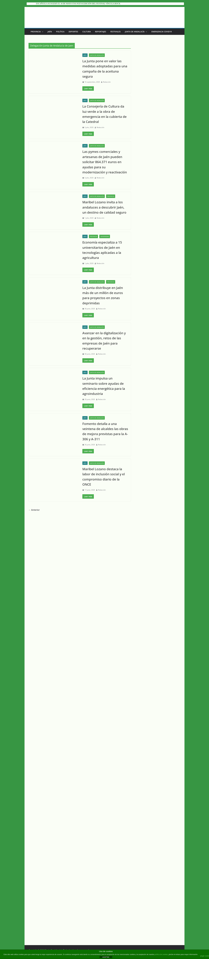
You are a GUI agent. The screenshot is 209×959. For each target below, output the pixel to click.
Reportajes (100, 31)
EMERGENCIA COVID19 (161, 31)
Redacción (107, 82)
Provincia (36, 31)
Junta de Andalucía (134, 31)
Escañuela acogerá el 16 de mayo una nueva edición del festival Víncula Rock (78, 4)
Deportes (73, 31)
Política (60, 31)
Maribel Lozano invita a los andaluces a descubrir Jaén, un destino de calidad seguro (104, 398)
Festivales (115, 31)
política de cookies (161, 954)
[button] (42, 32)
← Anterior (34, 932)
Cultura (86, 31)
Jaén (50, 31)
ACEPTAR (105, 957)
